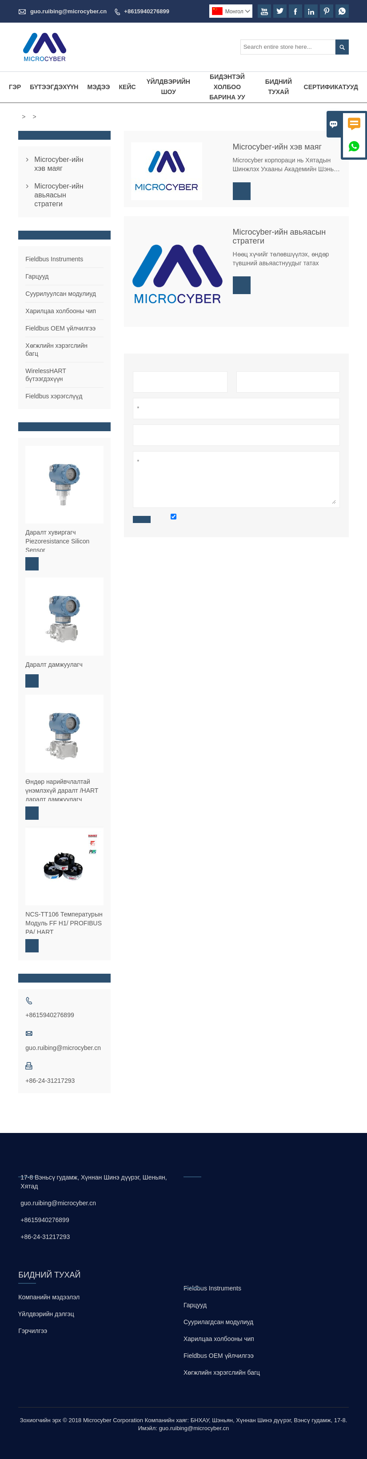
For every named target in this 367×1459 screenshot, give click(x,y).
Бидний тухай (278, 86)
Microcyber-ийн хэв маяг (58, 164)
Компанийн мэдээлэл (49, 1297)
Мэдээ (98, 86)
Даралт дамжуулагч (53, 664)
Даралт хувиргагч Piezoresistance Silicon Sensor (57, 541)
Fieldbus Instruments (54, 259)
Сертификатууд (331, 86)
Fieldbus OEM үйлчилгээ (60, 328)
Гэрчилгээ (32, 1330)
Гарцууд (36, 276)
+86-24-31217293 (50, 1080)
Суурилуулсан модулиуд (60, 293)
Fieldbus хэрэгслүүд (53, 396)
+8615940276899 (146, 11)
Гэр (15, 86)
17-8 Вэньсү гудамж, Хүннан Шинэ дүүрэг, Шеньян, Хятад (93, 1182)
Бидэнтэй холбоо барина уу (227, 87)
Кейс (127, 86)
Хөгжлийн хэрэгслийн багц (222, 1372)
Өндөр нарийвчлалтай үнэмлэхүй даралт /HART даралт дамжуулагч (61, 790)
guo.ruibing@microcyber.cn (68, 11)
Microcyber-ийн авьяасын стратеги (58, 195)
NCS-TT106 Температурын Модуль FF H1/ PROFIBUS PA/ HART (63, 923)
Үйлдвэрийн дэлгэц (46, 1313)
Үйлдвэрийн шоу (168, 86)
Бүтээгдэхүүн (54, 86)
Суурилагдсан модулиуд (218, 1321)
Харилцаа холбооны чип (60, 311)
